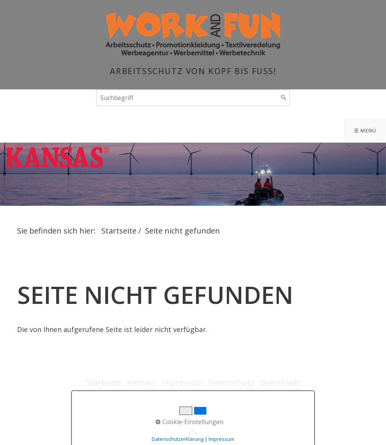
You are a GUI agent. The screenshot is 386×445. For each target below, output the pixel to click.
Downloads (280, 382)
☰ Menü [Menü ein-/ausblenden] (365, 130)
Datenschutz (231, 382)
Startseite (118, 231)
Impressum (182, 382)
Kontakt (141, 382)
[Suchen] (284, 97)
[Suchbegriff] (193, 97)
